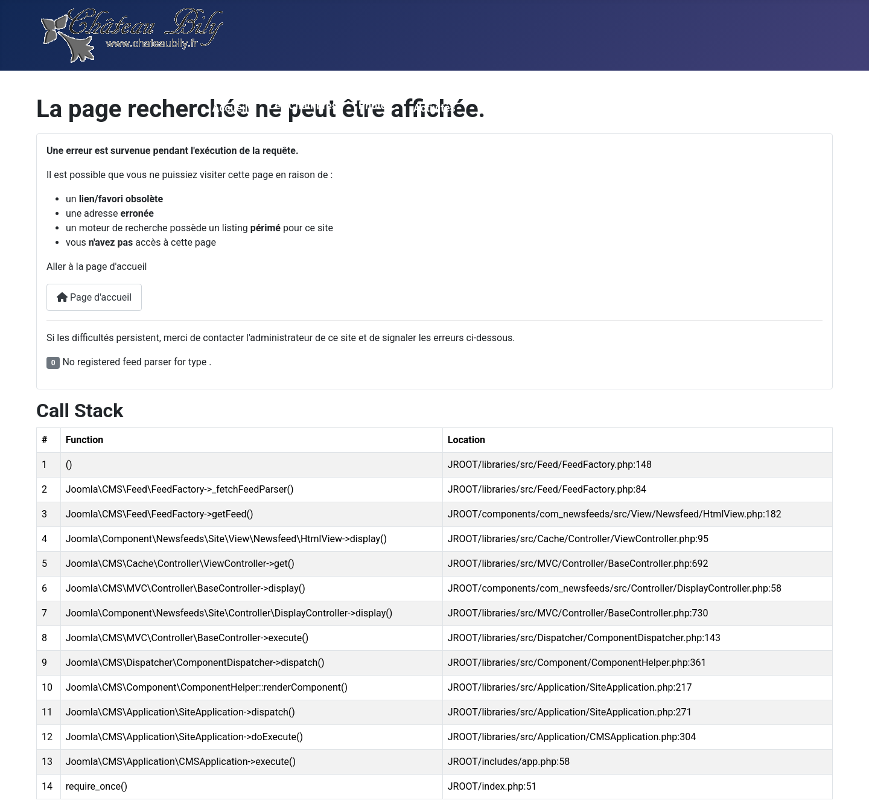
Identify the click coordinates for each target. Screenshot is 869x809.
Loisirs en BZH (794, 108)
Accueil (230, 108)
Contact (594, 108)
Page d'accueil (94, 297)
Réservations (665, 108)
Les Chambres (303, 106)
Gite (727, 108)
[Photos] (366, 124)
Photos (375, 106)
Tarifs (490, 108)
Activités (434, 108)
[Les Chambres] (276, 124)
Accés (540, 108)
